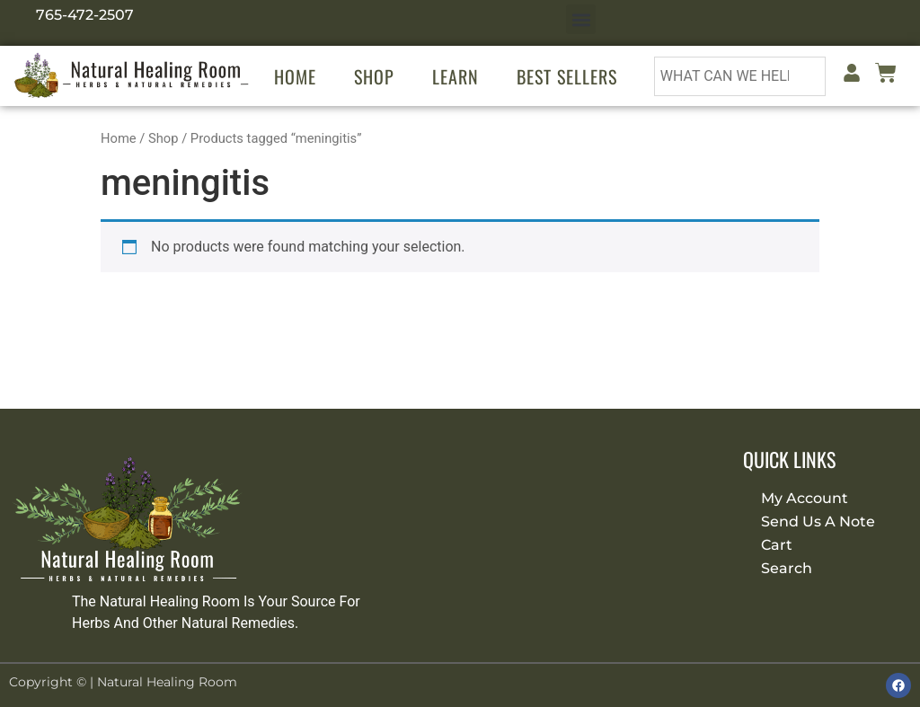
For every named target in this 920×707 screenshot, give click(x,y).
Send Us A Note (818, 521)
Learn (455, 76)
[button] (581, 19)
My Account (804, 498)
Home (295, 76)
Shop (374, 76)
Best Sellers (567, 76)
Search (786, 568)
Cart (776, 544)
